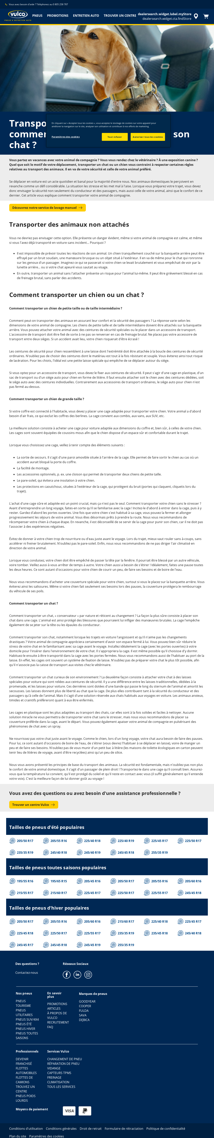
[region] (108, 131)
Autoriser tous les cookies (148, 136)
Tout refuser (115, 136)
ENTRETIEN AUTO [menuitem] (86, 15)
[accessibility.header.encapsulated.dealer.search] (168, 16)
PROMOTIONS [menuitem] (57, 15)
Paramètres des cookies (66, 136)
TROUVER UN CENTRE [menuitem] (120, 15)
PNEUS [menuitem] (37, 15)
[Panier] (205, 16)
